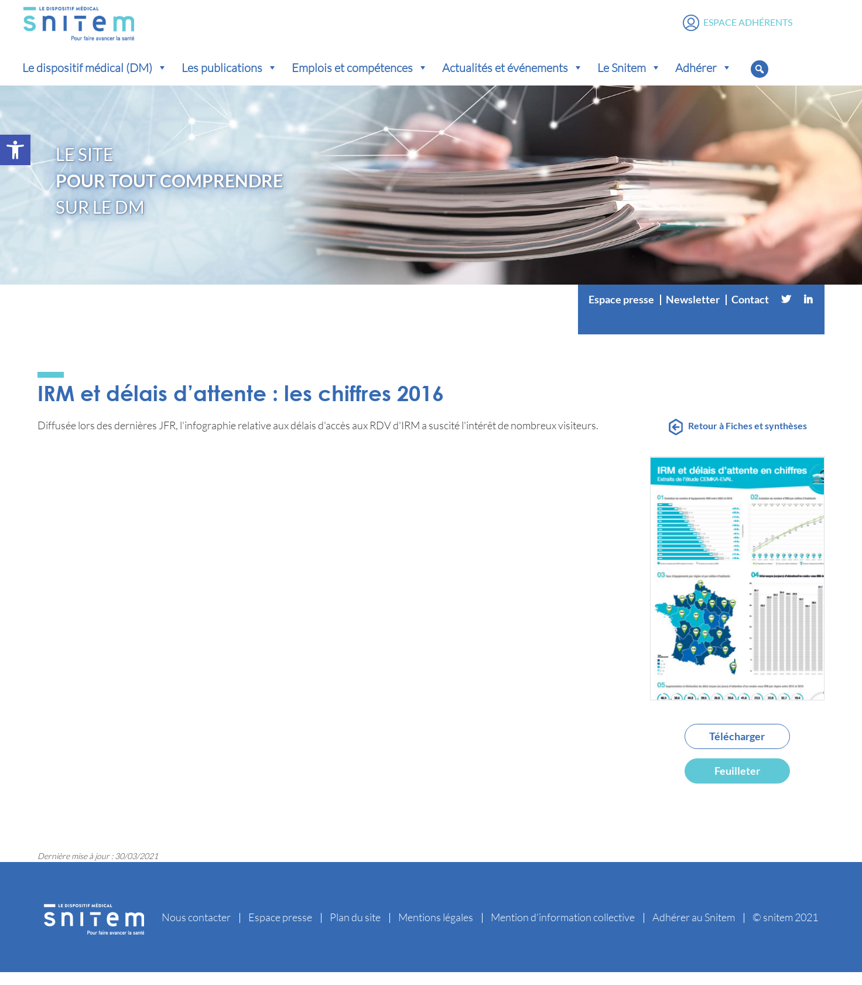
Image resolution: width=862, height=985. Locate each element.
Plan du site (355, 930)
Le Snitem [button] (629, 80)
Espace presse (621, 312)
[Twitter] (786, 312)
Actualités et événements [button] (512, 80)
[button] (15, 150)
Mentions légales (435, 930)
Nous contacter (196, 930)
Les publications (230, 80)
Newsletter (693, 312)
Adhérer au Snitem (693, 930)
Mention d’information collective (563, 930)
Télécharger (737, 749)
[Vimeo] (701, 335)
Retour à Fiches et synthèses (747, 438)
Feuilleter (737, 783)
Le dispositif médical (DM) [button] (94, 80)
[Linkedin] (808, 312)
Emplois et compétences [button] (360, 80)
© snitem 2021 (785, 930)
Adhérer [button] (703, 80)
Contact (750, 312)
